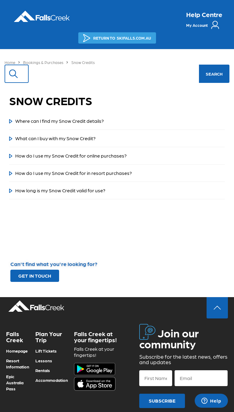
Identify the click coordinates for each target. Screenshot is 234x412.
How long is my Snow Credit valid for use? (60, 190)
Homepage (17, 350)
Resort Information (17, 363)
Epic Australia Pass (14, 382)
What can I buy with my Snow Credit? (55, 138)
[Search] (110, 74)
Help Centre (204, 14)
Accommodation (51, 380)
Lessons (43, 360)
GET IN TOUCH (34, 276)
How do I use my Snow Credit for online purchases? (71, 155)
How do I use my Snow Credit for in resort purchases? (73, 173)
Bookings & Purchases (43, 62)
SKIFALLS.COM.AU (117, 38)
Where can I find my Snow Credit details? (59, 121)
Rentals (42, 370)
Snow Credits (83, 62)
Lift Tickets (46, 350)
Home (10, 62)
